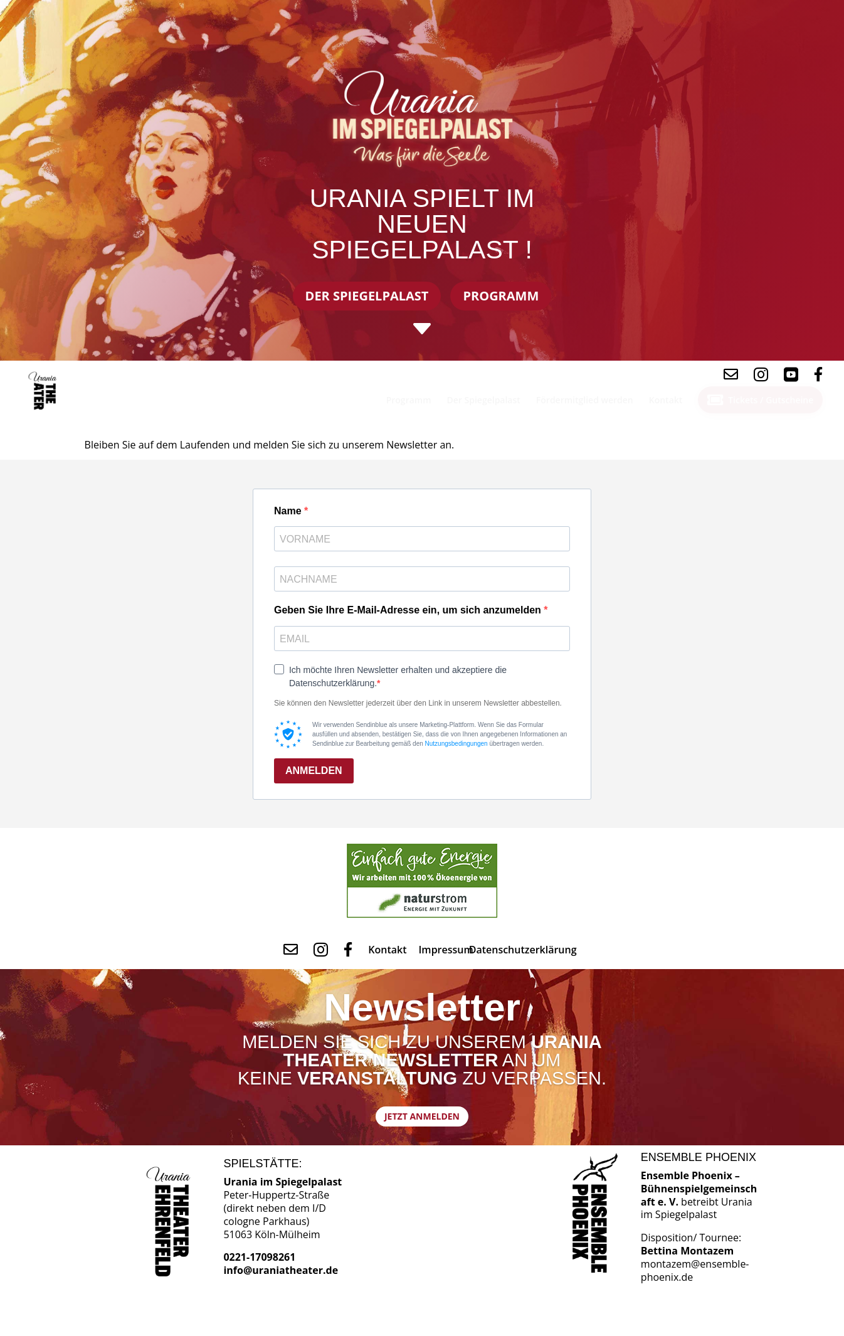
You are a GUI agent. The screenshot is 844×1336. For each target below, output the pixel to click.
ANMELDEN (313, 770)
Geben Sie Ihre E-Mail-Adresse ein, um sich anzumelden (409, 610)
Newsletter (422, 1014)
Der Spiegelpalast (367, 295)
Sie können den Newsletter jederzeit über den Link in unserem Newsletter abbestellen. (418, 703)
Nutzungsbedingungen (456, 743)
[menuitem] (44, 391)
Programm (501, 295)
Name (289, 511)
